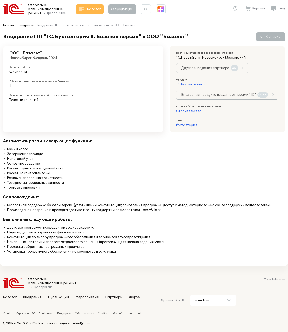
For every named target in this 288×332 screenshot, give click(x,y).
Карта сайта (136, 313)
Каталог (10, 297)
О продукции (122, 9)
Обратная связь (85, 313)
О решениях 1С (25, 313)
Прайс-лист (46, 313)
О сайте (8, 313)
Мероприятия (87, 297)
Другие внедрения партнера (209, 68)
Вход (281, 8)
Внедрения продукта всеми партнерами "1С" (224, 95)
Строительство (188, 111)
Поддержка (64, 313)
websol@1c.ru (80, 323)
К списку (273, 37)
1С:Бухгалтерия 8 (190, 84)
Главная (8, 25)
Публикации (58, 297)
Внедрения (26, 25)
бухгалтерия (186, 125)
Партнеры (114, 297)
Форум (134, 297)
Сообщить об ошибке (111, 313)
